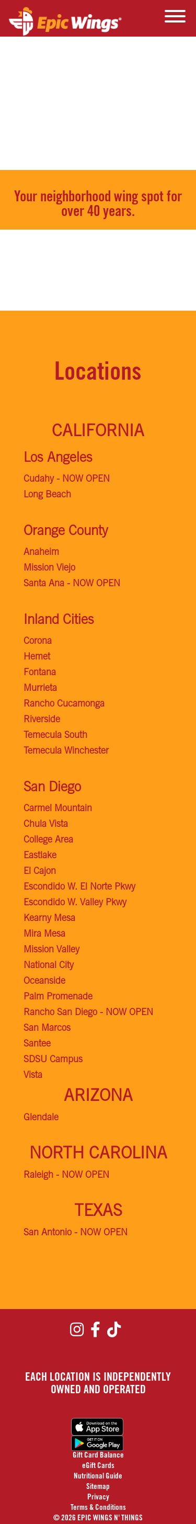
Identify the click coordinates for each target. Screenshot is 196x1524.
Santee (37, 1044)
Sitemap (98, 1487)
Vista (33, 1076)
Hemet (37, 657)
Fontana (40, 673)
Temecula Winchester (66, 751)
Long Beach (47, 495)
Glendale (41, 1118)
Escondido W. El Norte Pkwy (79, 887)
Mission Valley (51, 950)
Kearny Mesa (49, 919)
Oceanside (44, 981)
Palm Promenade (58, 997)
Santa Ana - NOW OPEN (72, 584)
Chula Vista (46, 824)
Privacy (98, 1498)
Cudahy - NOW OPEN (67, 479)
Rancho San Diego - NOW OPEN (88, 1013)
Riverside (42, 720)
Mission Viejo (49, 568)
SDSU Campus (53, 1060)
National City (49, 966)
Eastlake (40, 856)
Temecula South (55, 736)
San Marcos (47, 1028)
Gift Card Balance (98, 1456)
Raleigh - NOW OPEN (66, 1175)
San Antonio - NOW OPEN (76, 1233)
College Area (48, 840)
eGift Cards (98, 1466)
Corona (38, 641)
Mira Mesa (44, 934)
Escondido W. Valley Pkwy (75, 903)
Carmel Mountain (58, 809)
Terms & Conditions (98, 1508)
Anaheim (41, 553)
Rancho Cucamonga (64, 704)
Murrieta (40, 688)
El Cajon (40, 872)
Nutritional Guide (98, 1477)
